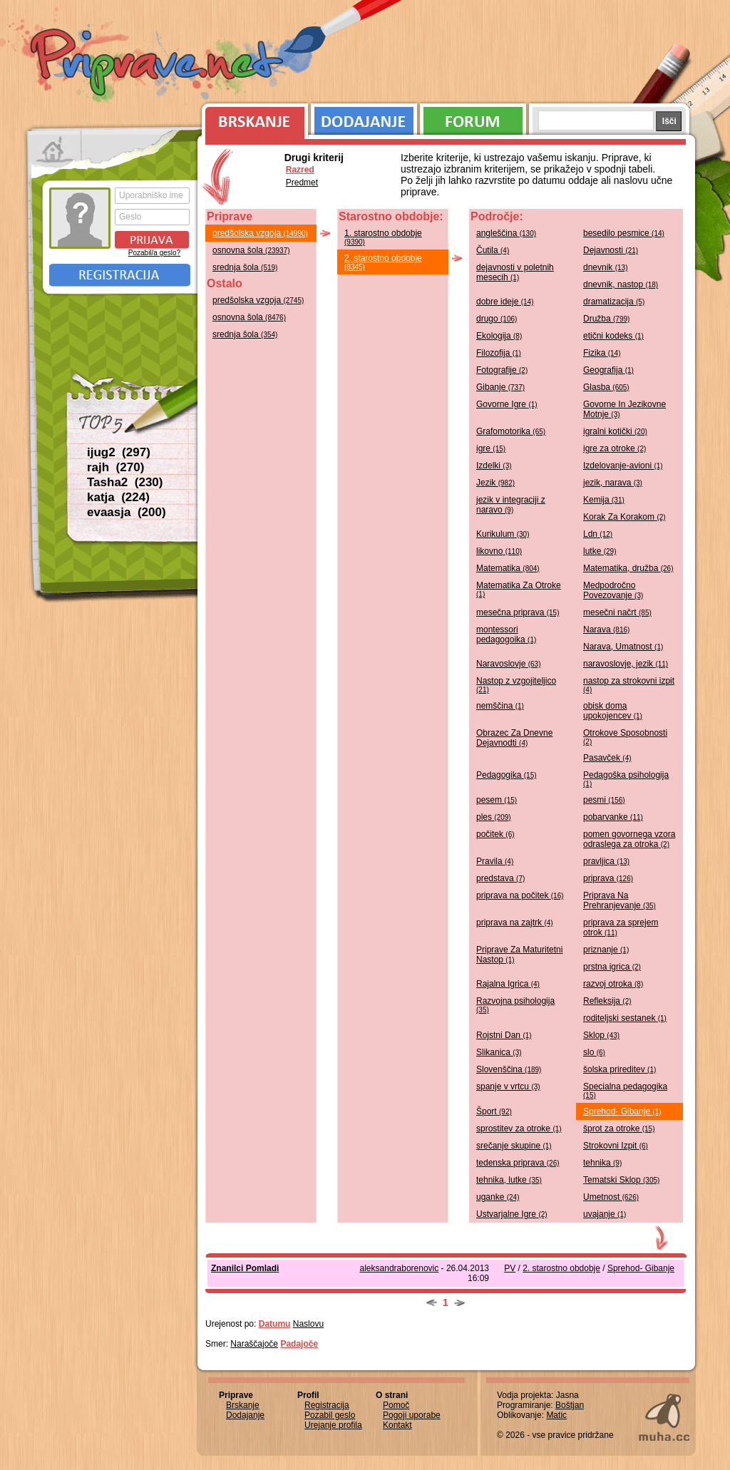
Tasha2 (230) (125, 482)
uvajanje (604, 1214)
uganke (498, 1197)
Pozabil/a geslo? (154, 253)
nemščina (500, 706)
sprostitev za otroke (519, 1129)
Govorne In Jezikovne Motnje (624, 409)
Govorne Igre (507, 404)
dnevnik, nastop (620, 284)
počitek (495, 834)
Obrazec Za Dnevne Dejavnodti (514, 738)
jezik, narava (612, 483)
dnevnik (605, 267)
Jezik (495, 483)
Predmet (302, 182)
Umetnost (611, 1197)
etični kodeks (613, 336)
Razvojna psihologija (515, 1005)
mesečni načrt (617, 612)
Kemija (603, 500)
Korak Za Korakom (624, 517)
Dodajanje (363, 117)
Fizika (601, 353)
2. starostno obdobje (383, 262)
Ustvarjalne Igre (512, 1214)
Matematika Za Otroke (518, 589)
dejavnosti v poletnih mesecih (515, 272)
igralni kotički (615, 431)
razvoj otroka (613, 984)
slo (594, 1052)
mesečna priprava (518, 612)
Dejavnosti (610, 250)
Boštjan (569, 1405)
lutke (599, 551)
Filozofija (498, 353)
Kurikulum (502, 534)
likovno (499, 551)
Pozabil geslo (329, 1415)
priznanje (606, 950)
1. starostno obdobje (383, 237)
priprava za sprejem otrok (620, 927)
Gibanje (500, 387)
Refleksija (607, 1001)
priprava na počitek (520, 895)
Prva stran (54, 149)
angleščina (506, 233)
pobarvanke (613, 817)
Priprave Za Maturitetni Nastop (519, 955)
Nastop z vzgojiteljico (516, 685)
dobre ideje (505, 302)
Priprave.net (158, 64)
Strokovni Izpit (615, 1146)
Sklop (601, 1035)
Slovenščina (508, 1069)
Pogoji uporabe (412, 1415)
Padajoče (299, 1344)
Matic (556, 1415)
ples (493, 817)
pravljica (606, 861)
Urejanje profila (333, 1425)
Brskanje (252, 117)
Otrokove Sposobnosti (625, 737)
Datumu (275, 1324)
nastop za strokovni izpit (628, 685)
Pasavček (607, 758)
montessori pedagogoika (506, 634)
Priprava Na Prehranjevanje (619, 900)
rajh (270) (115, 467)
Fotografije (502, 370)
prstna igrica (612, 967)
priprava (608, 878)
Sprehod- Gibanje (622, 1111)
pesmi (604, 800)
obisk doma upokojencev (612, 711)
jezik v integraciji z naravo (510, 505)
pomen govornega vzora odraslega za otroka (629, 839)
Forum (473, 117)
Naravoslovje (508, 664)
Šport (494, 1111)
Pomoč (396, 1405)
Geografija (608, 370)
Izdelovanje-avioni (623, 466)
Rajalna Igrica (508, 984)
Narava (606, 629)
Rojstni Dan (504, 1035)
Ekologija (499, 336)
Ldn (597, 534)
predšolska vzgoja (260, 233)
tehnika (602, 1163)
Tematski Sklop (621, 1180)
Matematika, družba (628, 568)
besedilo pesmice (623, 233)
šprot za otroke (619, 1129)
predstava (500, 878)
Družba (606, 319)
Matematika (508, 568)
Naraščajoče (254, 1344)
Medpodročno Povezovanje (613, 590)
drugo (496, 319)
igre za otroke (614, 448)
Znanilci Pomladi (245, 1268)
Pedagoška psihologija (626, 779)
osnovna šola (251, 250)
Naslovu (308, 1324)
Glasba (606, 387)
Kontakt (397, 1425)
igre (490, 448)
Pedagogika (506, 775)
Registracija (119, 275)
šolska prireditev (619, 1069)
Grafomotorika (510, 431)
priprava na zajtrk (514, 922)
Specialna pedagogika (625, 1090)
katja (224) (118, 497)
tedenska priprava (518, 1163)
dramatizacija (613, 302)
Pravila (494, 861)
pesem (496, 800)
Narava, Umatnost (623, 647)
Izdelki (494, 466)
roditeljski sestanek (625, 1018)
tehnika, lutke (509, 1180)
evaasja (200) (126, 512)
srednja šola (244, 267)
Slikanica (499, 1052)
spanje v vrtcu (508, 1086)
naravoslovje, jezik (625, 664)
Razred (300, 170)
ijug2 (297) (118, 452)
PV (509, 1268)
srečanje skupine (514, 1146)
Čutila (492, 250)
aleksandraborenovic (399, 1268)
